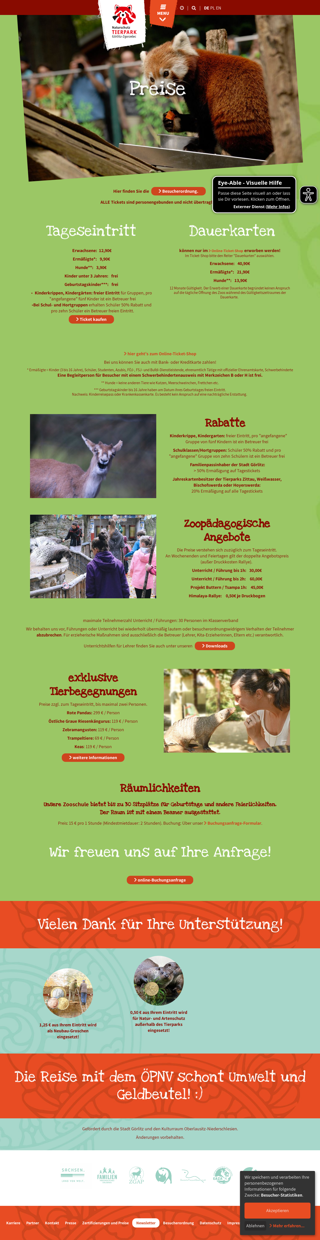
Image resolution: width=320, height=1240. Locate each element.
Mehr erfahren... (288, 1226)
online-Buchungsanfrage (162, 880)
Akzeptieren (277, 1210)
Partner (32, 1223)
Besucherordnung (178, 1223)
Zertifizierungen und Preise (105, 1223)
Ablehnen (255, 1226)
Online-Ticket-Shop (227, 250)
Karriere (13, 1223)
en (218, 8)
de (206, 8)
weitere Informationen (95, 757)
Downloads (217, 646)
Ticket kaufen (93, 319)
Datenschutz (210, 1223)
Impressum (237, 1223)
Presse (70, 1223)
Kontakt (52, 1223)
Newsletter (146, 1223)
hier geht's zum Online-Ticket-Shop (162, 353)
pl (213, 8)
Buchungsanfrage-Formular (234, 823)
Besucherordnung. (180, 191)
